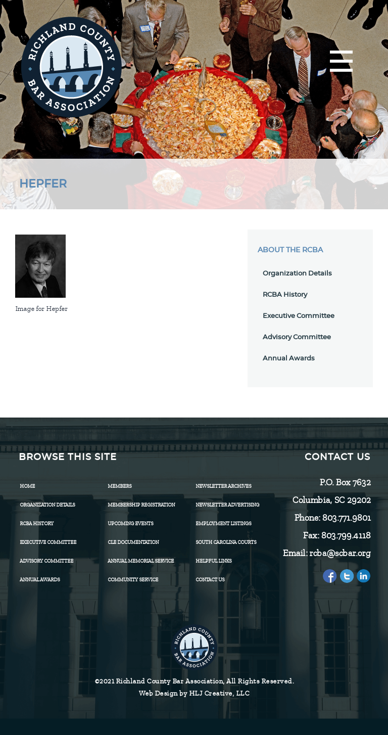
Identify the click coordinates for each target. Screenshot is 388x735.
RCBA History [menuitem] (37, 523)
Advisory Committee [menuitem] (46, 561)
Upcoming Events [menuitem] (130, 523)
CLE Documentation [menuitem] (133, 542)
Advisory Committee (297, 337)
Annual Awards (289, 358)
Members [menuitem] (119, 486)
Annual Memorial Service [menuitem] (141, 561)
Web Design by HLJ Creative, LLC (194, 693)
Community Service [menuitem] (133, 579)
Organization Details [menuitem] (47, 505)
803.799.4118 (345, 535)
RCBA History (285, 295)
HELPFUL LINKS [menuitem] (213, 561)
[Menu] (341, 62)
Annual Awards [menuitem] (40, 579)
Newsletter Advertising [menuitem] (227, 505)
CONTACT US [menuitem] (210, 579)
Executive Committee (298, 316)
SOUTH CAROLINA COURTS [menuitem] (226, 542)
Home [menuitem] (27, 486)
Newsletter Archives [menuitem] (223, 486)
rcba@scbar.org (339, 553)
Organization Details (297, 273)
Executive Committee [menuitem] (48, 542)
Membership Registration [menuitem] (141, 505)
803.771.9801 (346, 518)
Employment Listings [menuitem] (223, 523)
